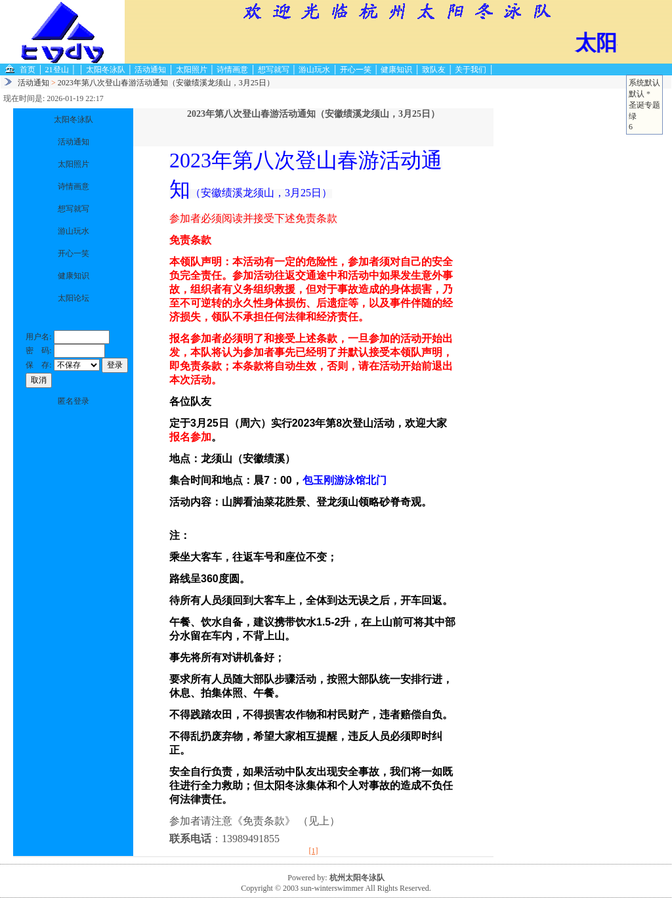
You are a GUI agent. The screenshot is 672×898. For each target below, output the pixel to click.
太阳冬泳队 (105, 69)
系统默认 (644, 82)
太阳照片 (191, 69)
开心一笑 (355, 69)
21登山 (57, 69)
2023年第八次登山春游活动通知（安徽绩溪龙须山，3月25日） (166, 82)
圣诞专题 (644, 105)
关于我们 (470, 69)
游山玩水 (314, 69)
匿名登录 (73, 401)
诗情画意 (232, 69)
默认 (636, 93)
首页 (27, 69)
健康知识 (396, 69)
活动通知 (150, 69)
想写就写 (273, 69)
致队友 (434, 69)
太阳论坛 (73, 298)
